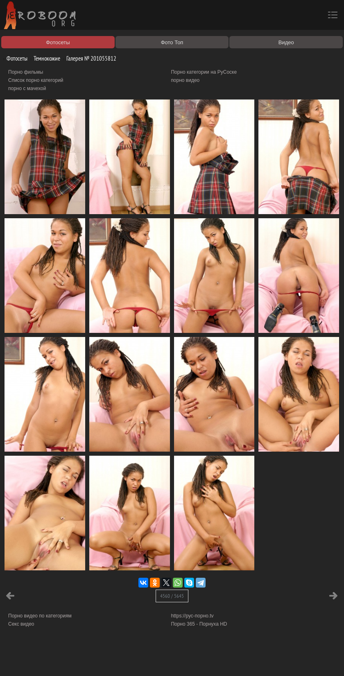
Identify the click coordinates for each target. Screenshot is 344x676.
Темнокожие (43, 58)
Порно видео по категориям (40, 616)
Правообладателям (75, 660)
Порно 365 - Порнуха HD (199, 624)
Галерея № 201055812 (88, 58)
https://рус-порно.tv (192, 616)
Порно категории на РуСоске (204, 72)
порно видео (185, 80)
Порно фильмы (25, 72)
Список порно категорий (35, 80)
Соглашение (114, 660)
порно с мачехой (27, 88)
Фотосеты (13, 58)
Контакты (142, 660)
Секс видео (21, 624)
